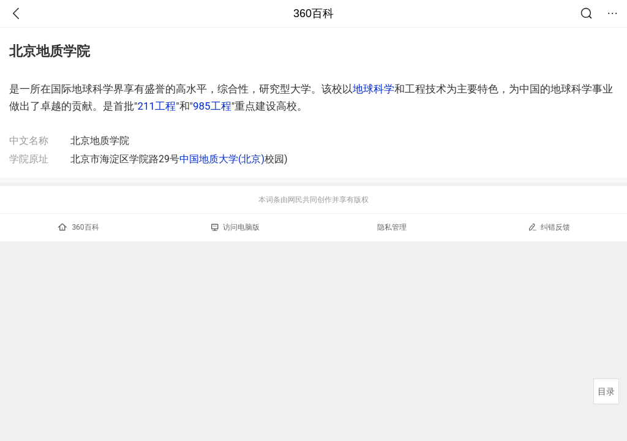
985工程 (212, 106)
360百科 (313, 13)
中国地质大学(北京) (222, 159)
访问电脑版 (235, 227)
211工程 (156, 106)
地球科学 (373, 89)
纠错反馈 (549, 227)
